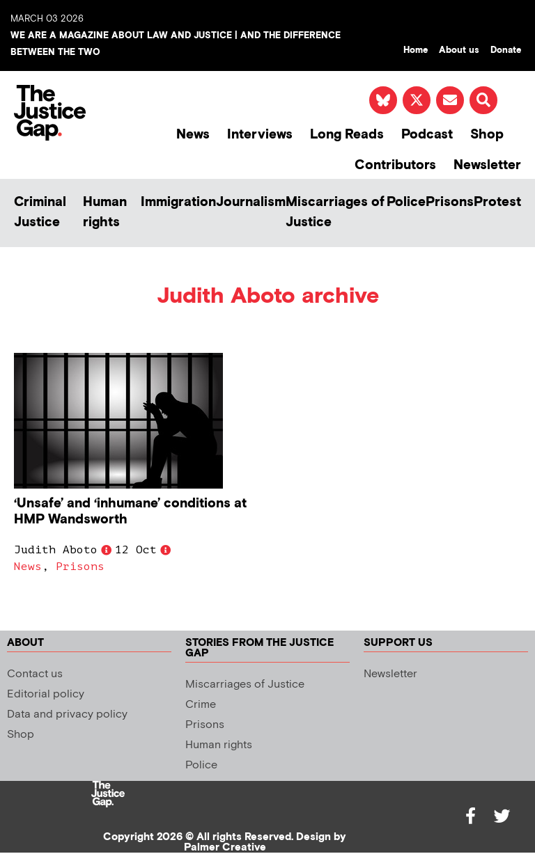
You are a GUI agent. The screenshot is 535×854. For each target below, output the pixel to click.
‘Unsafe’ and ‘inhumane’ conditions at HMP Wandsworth (130, 511)
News (193, 134)
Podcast (427, 134)
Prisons (450, 202)
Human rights (105, 212)
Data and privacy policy (67, 714)
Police (406, 202)
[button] (483, 100)
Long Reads (347, 134)
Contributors (395, 165)
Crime (200, 704)
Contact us (35, 674)
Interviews (260, 134)
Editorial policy (45, 694)
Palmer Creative (225, 847)
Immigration (178, 202)
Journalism (251, 202)
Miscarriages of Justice (335, 212)
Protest (497, 202)
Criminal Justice (40, 212)
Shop (487, 134)
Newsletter (487, 165)
